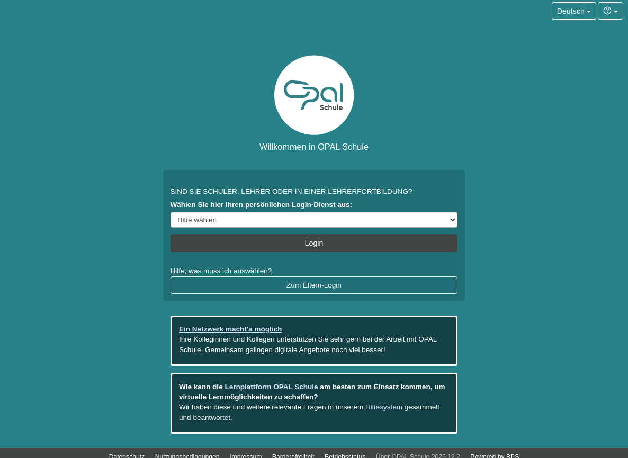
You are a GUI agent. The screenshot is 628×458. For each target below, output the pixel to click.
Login (314, 243)
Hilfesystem (383, 407)
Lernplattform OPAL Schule (271, 387)
